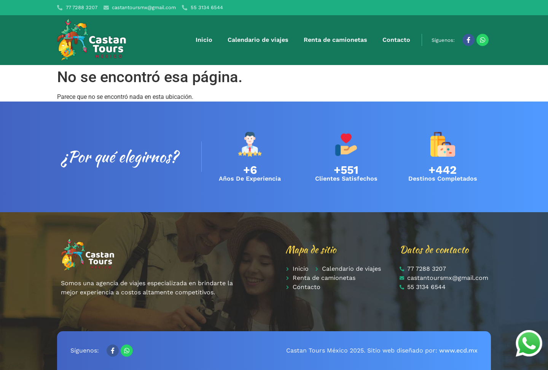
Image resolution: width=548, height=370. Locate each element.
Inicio (204, 39)
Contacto (396, 39)
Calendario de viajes (258, 39)
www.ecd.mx (458, 350)
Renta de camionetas (335, 39)
